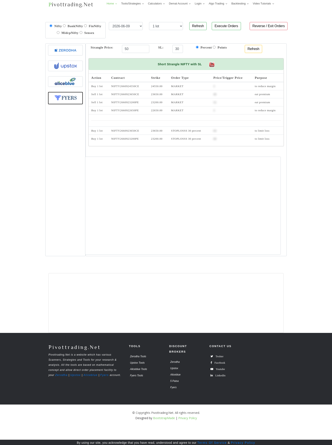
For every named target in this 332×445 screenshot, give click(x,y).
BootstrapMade (164, 418)
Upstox (75, 375)
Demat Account (178, 3)
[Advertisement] (65, 183)
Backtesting (238, 3)
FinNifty (92, 26)
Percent (204, 47)
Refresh (198, 26)
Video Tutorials (262, 3)
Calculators (155, 3)
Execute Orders (226, 26)
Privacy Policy (243, 442)
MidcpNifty (68, 32)
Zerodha (61, 375)
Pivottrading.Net (74, 347)
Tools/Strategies (131, 3)
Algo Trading (216, 3)
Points (220, 47)
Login (198, 3)
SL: (160, 47)
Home (110, 3)
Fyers (104, 375)
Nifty (56, 26)
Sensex (87, 32)
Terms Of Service (212, 442)
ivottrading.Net (70, 4)
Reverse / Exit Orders (268, 26)
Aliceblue (90, 375)
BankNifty (73, 26)
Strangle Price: (102, 47)
